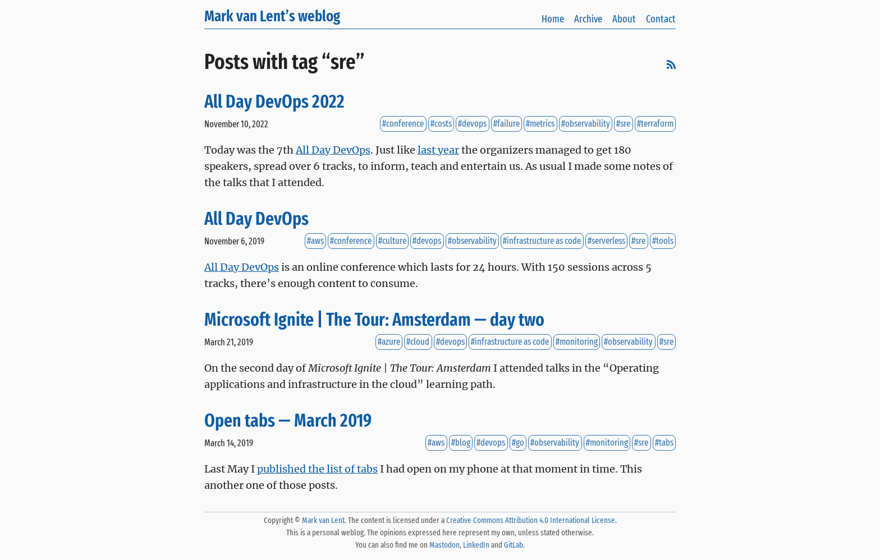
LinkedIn (476, 545)
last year (438, 150)
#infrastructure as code (542, 241)
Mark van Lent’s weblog (272, 16)
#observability (585, 124)
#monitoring (577, 342)
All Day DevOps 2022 (274, 102)
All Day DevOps (333, 150)
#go (518, 443)
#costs (441, 124)
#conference (403, 124)
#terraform (655, 124)
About (624, 19)
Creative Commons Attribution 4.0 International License (530, 520)
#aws (315, 241)
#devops (472, 124)
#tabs (664, 443)
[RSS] (671, 66)
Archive (588, 19)
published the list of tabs (317, 468)
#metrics (540, 124)
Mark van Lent (323, 520)
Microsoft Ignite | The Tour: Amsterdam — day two (374, 320)
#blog (460, 443)
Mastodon (444, 545)
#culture (392, 241)
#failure (506, 124)
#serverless (606, 241)
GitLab (513, 545)
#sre (623, 124)
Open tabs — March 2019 (288, 421)
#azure (389, 342)
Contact (661, 19)
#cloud (417, 342)
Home (553, 19)
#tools (662, 241)
